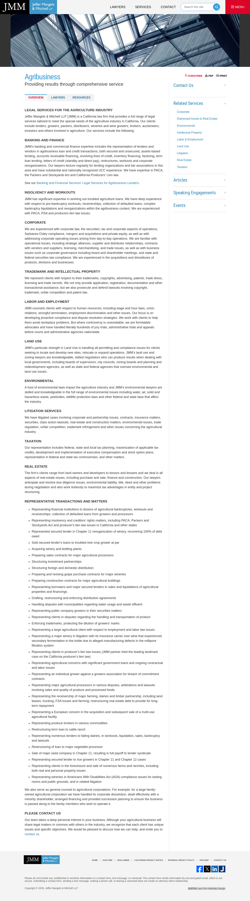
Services (143, 7)
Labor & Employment (190, 139)
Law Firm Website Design (206, 888)
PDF (210, 75)
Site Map (204, 860)
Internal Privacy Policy (181, 860)
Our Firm (107, 860)
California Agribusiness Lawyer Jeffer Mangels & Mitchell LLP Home (28, 7)
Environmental (186, 125)
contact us (32, 834)
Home (95, 860)
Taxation (182, 167)
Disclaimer (123, 860)
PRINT (223, 75)
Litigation (182, 153)
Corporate (183, 111)
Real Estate (184, 160)
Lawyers (117, 7)
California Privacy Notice (148, 860)
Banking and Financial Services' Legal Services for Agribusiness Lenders (88, 183)
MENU (237, 7)
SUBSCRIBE (195, 75)
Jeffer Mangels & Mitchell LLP (61, 888)
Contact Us (183, 85)
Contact (168, 7)
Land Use (183, 146)
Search (216, 7)
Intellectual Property (189, 132)
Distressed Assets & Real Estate (197, 118)
